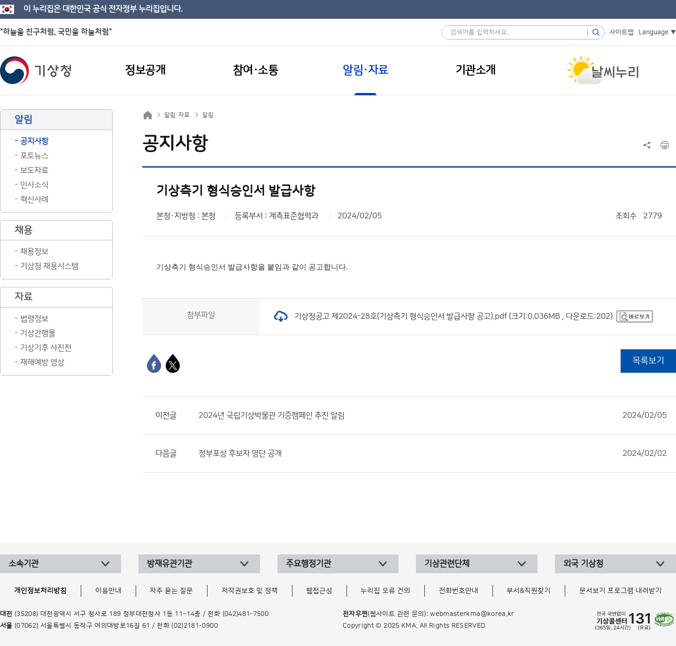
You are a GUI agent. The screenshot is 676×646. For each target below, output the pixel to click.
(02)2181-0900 (194, 626)
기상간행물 (37, 333)
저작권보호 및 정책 (250, 591)
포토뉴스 (34, 156)
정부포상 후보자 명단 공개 (433, 453)
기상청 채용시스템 (49, 266)
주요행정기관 (308, 564)
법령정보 (34, 319)
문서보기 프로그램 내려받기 (620, 591)
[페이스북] (154, 363)
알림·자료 (177, 115)
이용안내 (108, 591)
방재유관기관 (169, 564)
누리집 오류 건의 (385, 591)
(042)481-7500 (246, 614)
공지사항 (34, 141)
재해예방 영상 (42, 362)
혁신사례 (34, 199)
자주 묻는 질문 (171, 591)
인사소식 (34, 185)
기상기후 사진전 (45, 348)
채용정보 (34, 251)
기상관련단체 (446, 564)
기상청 (35, 70)
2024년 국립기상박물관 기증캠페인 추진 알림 (433, 415)
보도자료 (34, 170)
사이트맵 (621, 32)
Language (653, 32)
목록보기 (648, 361)
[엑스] (173, 363)
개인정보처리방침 (40, 591)
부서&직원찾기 (529, 591)
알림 (208, 115)
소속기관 (23, 564)
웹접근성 (319, 591)
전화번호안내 (458, 591)
